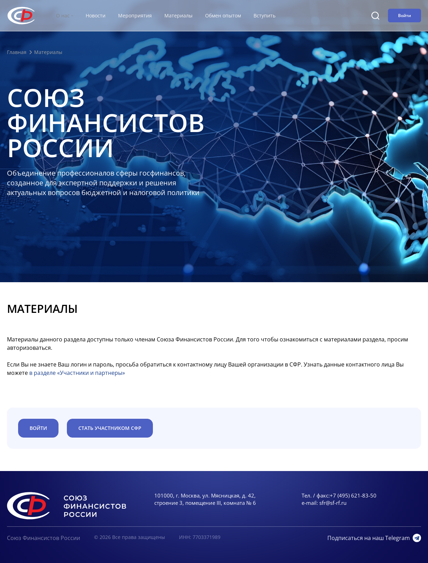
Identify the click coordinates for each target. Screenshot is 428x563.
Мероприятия (135, 15)
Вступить (264, 15)
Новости (96, 15)
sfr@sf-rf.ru (333, 502)
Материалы (178, 15)
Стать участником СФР (109, 428)
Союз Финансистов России (43, 538)
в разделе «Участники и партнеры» (77, 373)
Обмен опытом (223, 15)
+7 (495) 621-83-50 (353, 495)
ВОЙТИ (38, 428)
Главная (16, 52)
